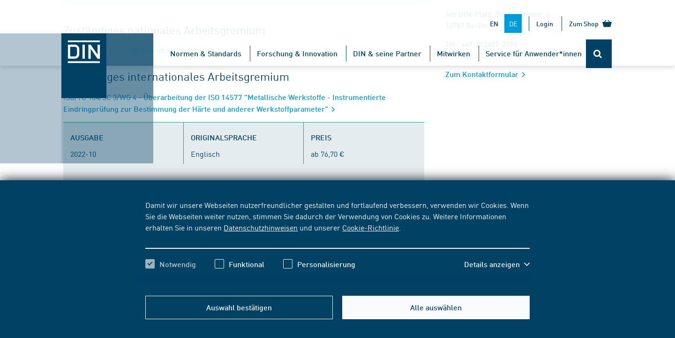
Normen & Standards (205, 53)
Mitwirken (453, 53)
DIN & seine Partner (387, 53)
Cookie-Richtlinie (370, 227)
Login (544, 23)
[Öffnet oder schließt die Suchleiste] (599, 53)
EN (494, 23)
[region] (337, 242)
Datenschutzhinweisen (261, 227)
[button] (497, 264)
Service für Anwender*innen (534, 53)
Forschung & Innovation (297, 53)
